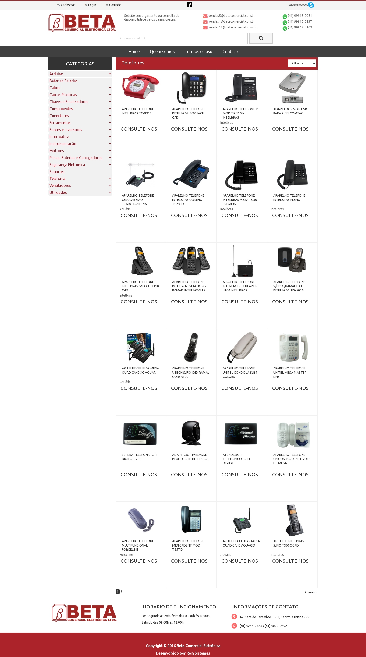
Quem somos (162, 51)
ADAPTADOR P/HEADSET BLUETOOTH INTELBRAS (190, 457)
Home (134, 51)
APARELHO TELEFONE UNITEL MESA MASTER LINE (289, 372)
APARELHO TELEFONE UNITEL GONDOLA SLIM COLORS (240, 372)
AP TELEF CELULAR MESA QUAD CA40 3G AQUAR (140, 370)
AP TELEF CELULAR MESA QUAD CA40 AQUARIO (241, 543)
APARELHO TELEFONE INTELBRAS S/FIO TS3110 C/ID (140, 286)
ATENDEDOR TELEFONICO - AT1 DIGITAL (236, 459)
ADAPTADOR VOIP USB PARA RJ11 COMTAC (290, 111)
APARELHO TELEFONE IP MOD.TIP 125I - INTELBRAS (240, 113)
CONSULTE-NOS (139, 128)
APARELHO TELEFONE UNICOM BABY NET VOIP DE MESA (291, 459)
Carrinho (113, 5)
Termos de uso (198, 51)
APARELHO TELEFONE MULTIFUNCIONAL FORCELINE (138, 545)
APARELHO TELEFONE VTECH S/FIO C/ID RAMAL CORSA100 (190, 372)
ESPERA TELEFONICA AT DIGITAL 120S (139, 457)
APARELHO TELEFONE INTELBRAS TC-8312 (138, 111)
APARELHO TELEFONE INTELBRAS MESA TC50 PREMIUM (240, 200)
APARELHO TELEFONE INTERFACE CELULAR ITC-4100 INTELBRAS (241, 286)
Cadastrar (65, 5)
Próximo (311, 592)
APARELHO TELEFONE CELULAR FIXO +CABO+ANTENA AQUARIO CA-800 (138, 202)
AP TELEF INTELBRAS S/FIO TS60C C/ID (288, 543)
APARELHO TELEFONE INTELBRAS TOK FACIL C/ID (188, 113)
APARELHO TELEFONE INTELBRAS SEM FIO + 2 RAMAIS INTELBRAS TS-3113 (189, 288)
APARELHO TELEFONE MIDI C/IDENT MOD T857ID (188, 545)
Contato (230, 51)
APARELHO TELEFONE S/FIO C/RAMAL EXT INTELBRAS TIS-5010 (289, 286)
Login (90, 5)
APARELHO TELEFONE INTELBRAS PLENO (289, 198)
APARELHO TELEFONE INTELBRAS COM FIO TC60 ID (188, 200)
